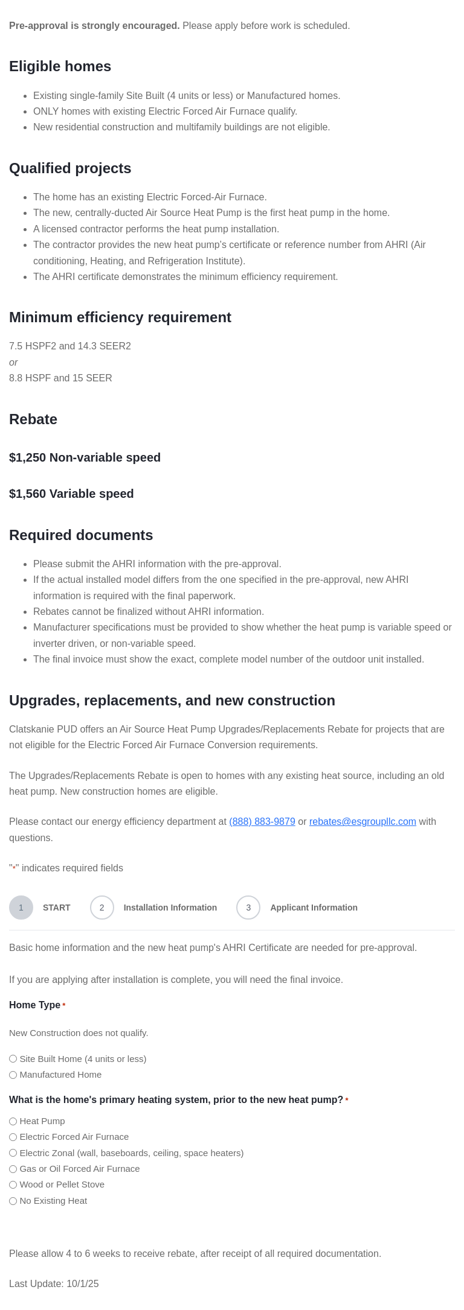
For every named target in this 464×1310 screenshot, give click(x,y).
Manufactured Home (60, 1074)
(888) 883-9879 (262, 821)
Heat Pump (42, 1121)
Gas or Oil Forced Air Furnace (79, 1168)
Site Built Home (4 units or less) (82, 1059)
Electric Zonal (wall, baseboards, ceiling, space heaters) (131, 1153)
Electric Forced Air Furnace (74, 1136)
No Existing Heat (53, 1200)
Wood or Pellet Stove (62, 1184)
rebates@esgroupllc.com (362, 821)
